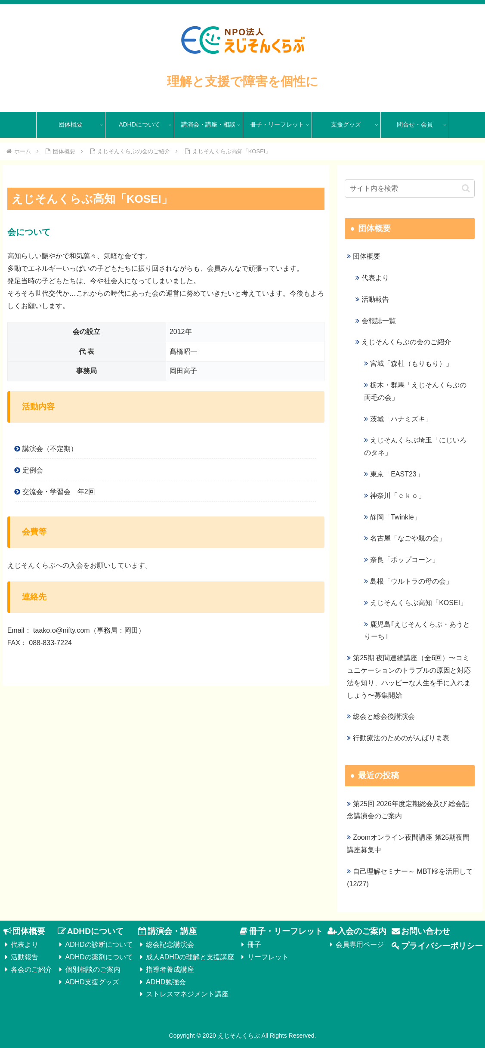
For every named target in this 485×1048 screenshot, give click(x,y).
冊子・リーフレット (286, 931)
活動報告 (375, 299)
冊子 (254, 944)
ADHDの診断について (99, 944)
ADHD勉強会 (166, 982)
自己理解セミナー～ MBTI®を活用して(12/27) (410, 877)
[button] (465, 188)
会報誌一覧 (378, 321)
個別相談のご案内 (92, 969)
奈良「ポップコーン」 (404, 559)
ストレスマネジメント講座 (187, 994)
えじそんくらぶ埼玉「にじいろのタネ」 (415, 446)
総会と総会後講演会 (384, 716)
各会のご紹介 (31, 969)
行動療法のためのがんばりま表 (401, 738)
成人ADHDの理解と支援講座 (190, 957)
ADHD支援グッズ (92, 982)
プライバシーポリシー (442, 945)
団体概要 (366, 256)
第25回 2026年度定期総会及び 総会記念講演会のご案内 (408, 810)
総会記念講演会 (170, 944)
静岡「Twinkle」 (395, 517)
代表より (375, 277)
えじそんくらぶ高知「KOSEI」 (418, 602)
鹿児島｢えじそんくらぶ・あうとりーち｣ (417, 630)
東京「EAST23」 (396, 474)
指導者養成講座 (170, 969)
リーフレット (268, 957)
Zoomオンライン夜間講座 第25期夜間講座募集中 (408, 843)
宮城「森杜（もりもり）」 (411, 363)
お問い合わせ (425, 931)
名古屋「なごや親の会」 (408, 538)
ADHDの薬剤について (99, 957)
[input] (410, 188)
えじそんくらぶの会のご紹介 (406, 342)
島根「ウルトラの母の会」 (411, 581)
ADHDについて (95, 931)
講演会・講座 (172, 931)
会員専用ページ (360, 944)
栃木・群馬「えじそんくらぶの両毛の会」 (415, 391)
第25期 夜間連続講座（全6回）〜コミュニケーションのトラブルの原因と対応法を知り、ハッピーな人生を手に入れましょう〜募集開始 (409, 676)
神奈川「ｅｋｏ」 (397, 495)
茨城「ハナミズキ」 (401, 419)
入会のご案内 (361, 931)
